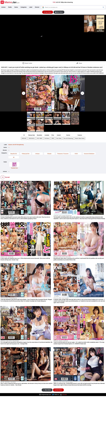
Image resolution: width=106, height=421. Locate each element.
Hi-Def (76, 153)
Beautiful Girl (14, 153)
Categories (24, 7)
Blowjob (49, 153)
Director (37, 7)
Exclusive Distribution (89, 153)
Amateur (37, 153)
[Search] (73, 7)
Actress (3, 7)
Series (16, 7)
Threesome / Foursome (62, 153)
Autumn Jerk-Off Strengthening (16, 144)
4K (13, 157)
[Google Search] (103, 7)
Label (30, 7)
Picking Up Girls (25, 153)
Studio (10, 7)
